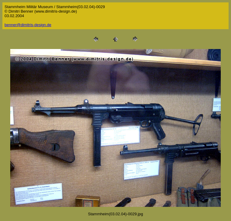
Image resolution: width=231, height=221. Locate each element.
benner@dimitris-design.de (28, 25)
